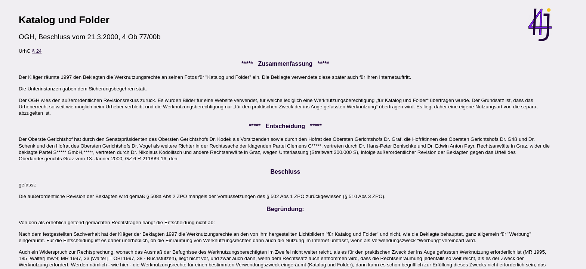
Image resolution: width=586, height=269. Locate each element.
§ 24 (37, 51)
